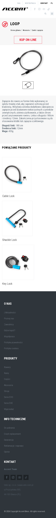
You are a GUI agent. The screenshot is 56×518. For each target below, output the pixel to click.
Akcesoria (26, 30)
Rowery (7, 367)
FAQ (18, 3)
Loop (15, 23)
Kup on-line (28, 40)
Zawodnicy (9, 324)
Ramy (6, 373)
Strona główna (15, 30)
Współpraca (30, 3)
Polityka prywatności (13, 342)
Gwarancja (8, 439)
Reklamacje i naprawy (13, 445)
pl (52, 3)
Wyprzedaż (9, 409)
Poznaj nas (9, 318)
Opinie (7, 451)
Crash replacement (12, 434)
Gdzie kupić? (9, 330)
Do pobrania (9, 427)
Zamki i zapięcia (37, 30)
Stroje (6, 391)
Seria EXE (8, 403)
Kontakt (44, 3)
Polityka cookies (11, 348)
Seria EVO (8, 397)
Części (7, 379)
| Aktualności (10, 312)
